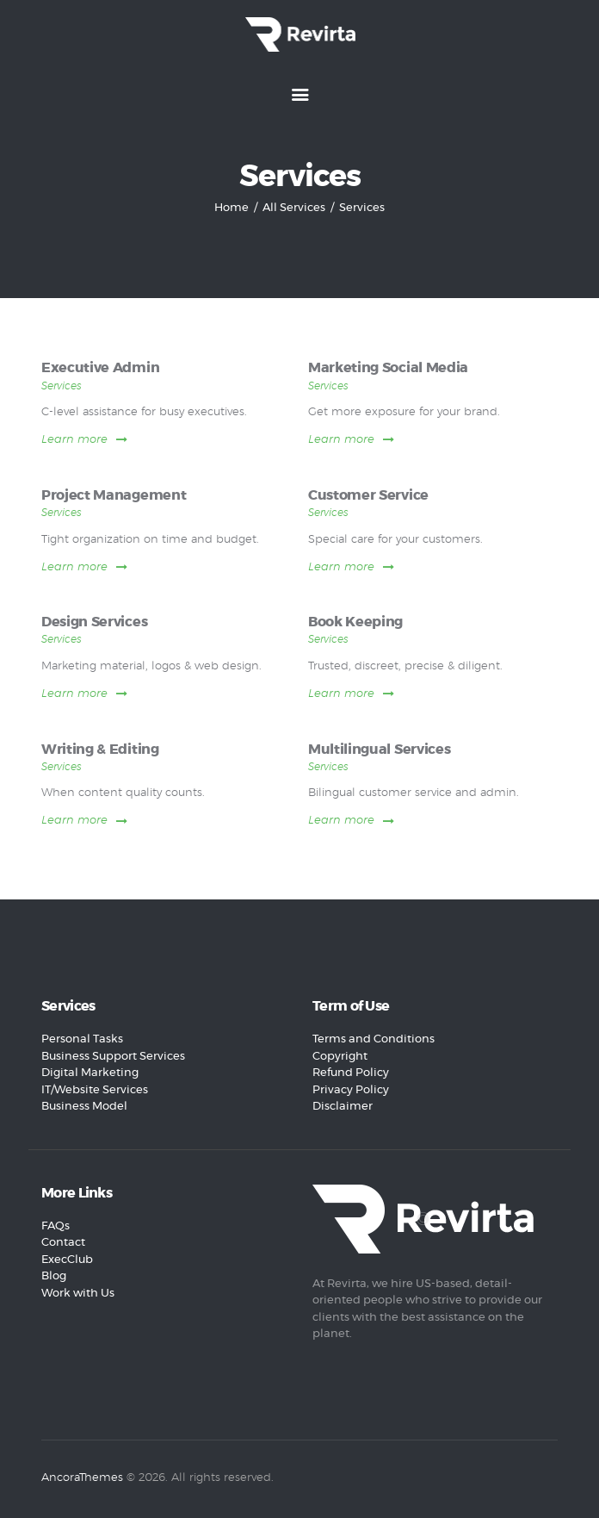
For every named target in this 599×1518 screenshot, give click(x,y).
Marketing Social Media (388, 368)
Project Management (113, 495)
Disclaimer (342, 1106)
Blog (53, 1276)
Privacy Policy (350, 1090)
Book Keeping (355, 622)
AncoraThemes (82, 1478)
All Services (293, 208)
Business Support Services (113, 1056)
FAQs (55, 1226)
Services (61, 386)
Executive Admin (100, 368)
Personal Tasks (82, 1039)
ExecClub (67, 1260)
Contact (63, 1242)
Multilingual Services (379, 749)
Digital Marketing (90, 1073)
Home (231, 208)
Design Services (94, 622)
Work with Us (77, 1293)
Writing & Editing (100, 749)
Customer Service (368, 495)
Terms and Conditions (373, 1039)
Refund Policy (350, 1073)
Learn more (74, 439)
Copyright (339, 1056)
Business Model (84, 1106)
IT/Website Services (94, 1090)
